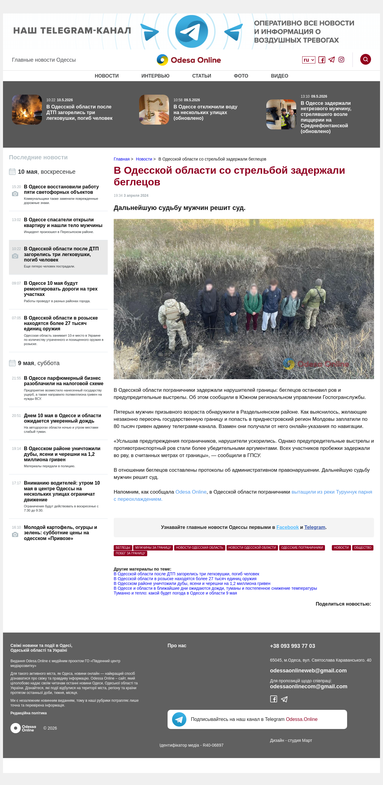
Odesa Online (190, 492)
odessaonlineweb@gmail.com (308, 671)
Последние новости (38, 157)
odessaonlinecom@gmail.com (309, 686)
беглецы (123, 547)
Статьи (201, 75)
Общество (363, 547)
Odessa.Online (302, 719)
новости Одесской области (252, 547)
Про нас (177, 645)
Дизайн (277, 740)
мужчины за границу (153, 547)
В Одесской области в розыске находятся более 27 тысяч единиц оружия (185, 578)
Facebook (287, 527)
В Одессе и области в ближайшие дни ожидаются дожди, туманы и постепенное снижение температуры (215, 588)
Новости (107, 75)
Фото (241, 75)
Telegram (314, 527)
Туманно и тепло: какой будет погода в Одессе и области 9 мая (175, 593)
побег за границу (130, 553)
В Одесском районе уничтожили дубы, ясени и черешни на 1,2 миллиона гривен (192, 583)
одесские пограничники (302, 547)
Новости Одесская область (199, 547)
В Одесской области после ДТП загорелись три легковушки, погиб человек (186, 573)
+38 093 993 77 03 (292, 646)
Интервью (156, 75)
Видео (279, 75)
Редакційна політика (28, 713)
